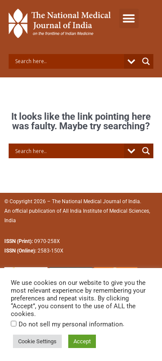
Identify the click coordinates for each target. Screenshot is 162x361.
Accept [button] (82, 341)
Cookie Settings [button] (37, 341)
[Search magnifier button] (146, 61)
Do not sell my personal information (71, 324)
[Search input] (68, 61)
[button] (129, 18)
